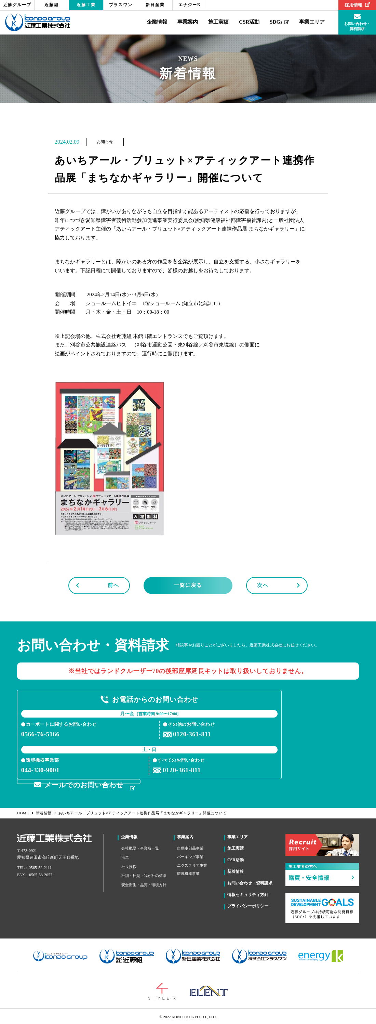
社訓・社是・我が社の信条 (143, 874)
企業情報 (157, 22)
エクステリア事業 (192, 864)
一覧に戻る (188, 585)
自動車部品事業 (190, 847)
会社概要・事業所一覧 (140, 847)
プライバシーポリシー (247, 905)
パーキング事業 (190, 855)
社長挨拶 (128, 865)
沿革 (125, 856)
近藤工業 (86, 4)
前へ (113, 585)
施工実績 (218, 22)
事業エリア (312, 22)
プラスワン (121, 4)
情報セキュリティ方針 (247, 893)
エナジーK (189, 4)
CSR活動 (249, 22)
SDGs (279, 22)
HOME (25, 812)
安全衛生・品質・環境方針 (143, 883)
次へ (262, 585)
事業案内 (187, 22)
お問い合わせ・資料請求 (249, 881)
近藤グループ (17, 4)
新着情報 (46, 812)
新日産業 (155, 4)
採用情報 (357, 5)
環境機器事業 (188, 872)
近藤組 (51, 4)
